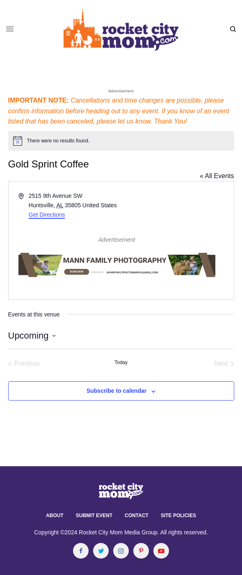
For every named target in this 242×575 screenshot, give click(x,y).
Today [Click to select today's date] (121, 362)
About (55, 515)
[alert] (121, 141)
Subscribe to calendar (116, 390)
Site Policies (178, 515)
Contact (136, 515)
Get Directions (47, 214)
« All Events (217, 175)
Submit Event (94, 515)
